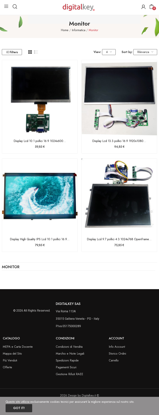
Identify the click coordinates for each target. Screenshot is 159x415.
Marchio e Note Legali (70, 353)
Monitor (11, 267)
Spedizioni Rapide (67, 360)
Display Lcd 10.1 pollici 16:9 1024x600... (40, 141)
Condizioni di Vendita (69, 347)
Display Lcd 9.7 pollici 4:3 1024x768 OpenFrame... (119, 239)
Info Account (117, 347)
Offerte (7, 367)
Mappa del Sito (12, 353)
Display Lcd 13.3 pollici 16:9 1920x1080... (119, 141)
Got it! (19, 408)
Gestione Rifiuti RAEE (69, 374)
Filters (12, 52)
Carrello (114, 360)
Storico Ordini (117, 353)
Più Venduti (10, 360)
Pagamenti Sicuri (66, 367)
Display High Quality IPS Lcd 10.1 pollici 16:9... (40, 239)
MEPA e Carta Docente (18, 347)
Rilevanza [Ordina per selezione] (145, 52)
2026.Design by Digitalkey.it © (79, 395)
